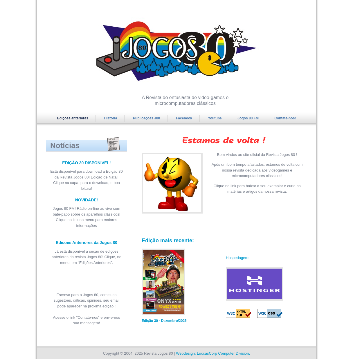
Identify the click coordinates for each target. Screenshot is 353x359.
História (110, 118)
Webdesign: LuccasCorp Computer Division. (213, 353)
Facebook (184, 118)
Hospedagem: (237, 258)
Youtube (215, 118)
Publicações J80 (146, 118)
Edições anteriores (72, 118)
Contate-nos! (285, 118)
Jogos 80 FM (248, 118)
